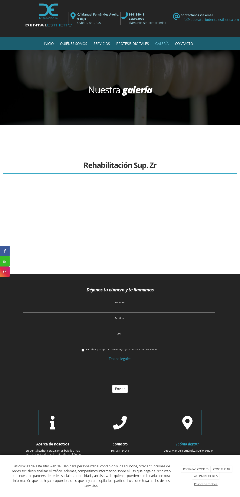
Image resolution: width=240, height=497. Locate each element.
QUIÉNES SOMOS (73, 43)
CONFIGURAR (221, 469)
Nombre (120, 302)
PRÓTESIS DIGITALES (132, 43)
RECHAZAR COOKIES (195, 469)
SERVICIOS (101, 43)
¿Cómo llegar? (187, 444)
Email (120, 333)
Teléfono (120, 318)
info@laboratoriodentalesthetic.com (210, 19)
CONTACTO (184, 43)
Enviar (120, 388)
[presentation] (55, 373)
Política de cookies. (206, 484)
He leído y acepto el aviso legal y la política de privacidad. (120, 350)
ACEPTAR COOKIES (206, 476)
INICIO (49, 43)
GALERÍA (162, 43)
